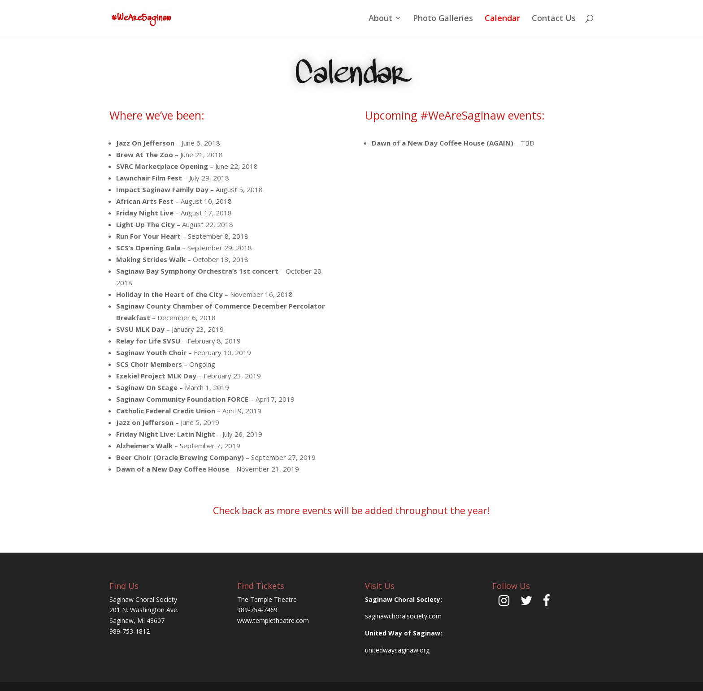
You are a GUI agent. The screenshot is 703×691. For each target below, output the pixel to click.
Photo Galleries (443, 19)
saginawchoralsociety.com (403, 616)
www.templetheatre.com (273, 620)
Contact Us (554, 19)
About (380, 19)
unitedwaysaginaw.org (397, 650)
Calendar (502, 19)
